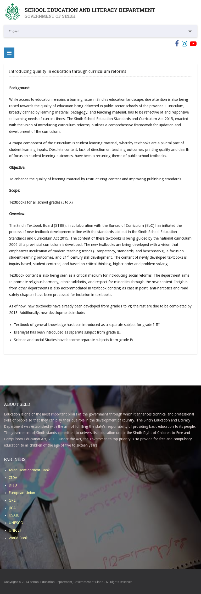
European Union (22, 493)
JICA (12, 508)
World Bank (18, 538)
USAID (14, 515)
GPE (12, 500)
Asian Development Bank (29, 470)
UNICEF (15, 530)
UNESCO (16, 523)
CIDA (13, 478)
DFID (13, 485)
